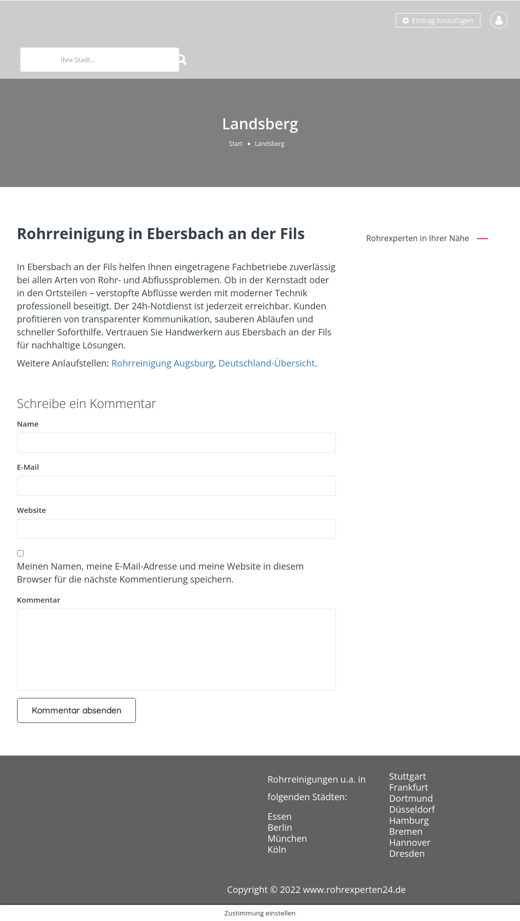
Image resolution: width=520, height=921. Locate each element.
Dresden (407, 853)
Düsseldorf (412, 809)
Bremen (406, 831)
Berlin (280, 827)
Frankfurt (408, 787)
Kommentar (39, 600)
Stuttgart (407, 776)
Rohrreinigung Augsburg (162, 363)
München (287, 838)
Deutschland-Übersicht (267, 363)
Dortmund (411, 798)
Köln (277, 849)
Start (236, 143)
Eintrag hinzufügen (438, 20)
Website (31, 510)
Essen (280, 816)
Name (28, 424)
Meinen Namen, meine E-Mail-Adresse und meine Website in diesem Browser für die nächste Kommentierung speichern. (160, 572)
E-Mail (28, 467)
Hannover (410, 842)
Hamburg (409, 820)
